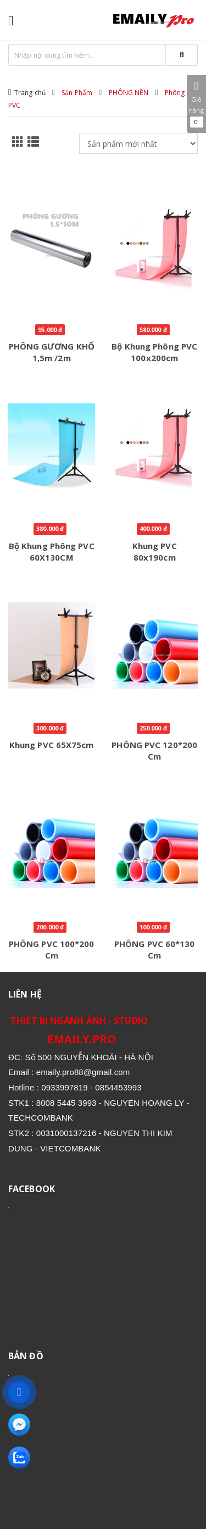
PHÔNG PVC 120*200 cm (154, 750)
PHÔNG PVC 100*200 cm (51, 949)
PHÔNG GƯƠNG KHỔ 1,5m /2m (52, 352)
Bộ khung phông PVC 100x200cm (154, 352)
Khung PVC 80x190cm (154, 551)
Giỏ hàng (196, 104)
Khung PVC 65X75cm (51, 744)
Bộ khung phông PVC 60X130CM (51, 551)
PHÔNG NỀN (129, 92)
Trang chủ (30, 92)
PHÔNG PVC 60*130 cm (154, 949)
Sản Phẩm (77, 92)
